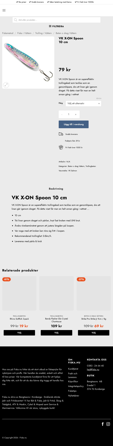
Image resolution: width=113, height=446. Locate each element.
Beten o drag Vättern (66, 33)
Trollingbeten (91, 166)
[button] (4, 10)
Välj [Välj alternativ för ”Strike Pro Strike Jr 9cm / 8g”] (94, 332)
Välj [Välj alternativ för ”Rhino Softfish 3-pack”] (19, 332)
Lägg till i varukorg (74, 124)
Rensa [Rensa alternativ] (98, 98)
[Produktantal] (68, 114)
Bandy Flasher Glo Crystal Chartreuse (56, 320)
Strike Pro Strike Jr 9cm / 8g (93, 318)
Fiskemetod (7, 33)
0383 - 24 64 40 (95, 365)
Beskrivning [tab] (56, 189)
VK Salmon (72, 170)
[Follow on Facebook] (102, 424)
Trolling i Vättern (43, 33)
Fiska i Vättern (24, 33)
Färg (61, 103)
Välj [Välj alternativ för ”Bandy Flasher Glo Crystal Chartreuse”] (56, 332)
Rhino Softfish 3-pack (19, 318)
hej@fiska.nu (93, 369)
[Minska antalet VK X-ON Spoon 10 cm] (62, 114)
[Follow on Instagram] (108, 424)
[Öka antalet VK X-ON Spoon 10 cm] (75, 114)
